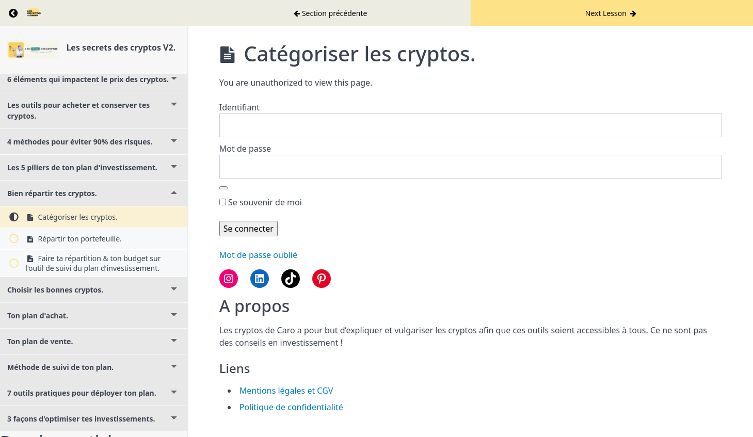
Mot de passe (245, 148)
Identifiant (239, 107)
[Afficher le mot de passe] (223, 187)
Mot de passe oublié (258, 255)
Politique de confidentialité (291, 407)
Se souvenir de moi (260, 202)
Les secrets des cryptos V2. (120, 47)
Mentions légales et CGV (286, 390)
